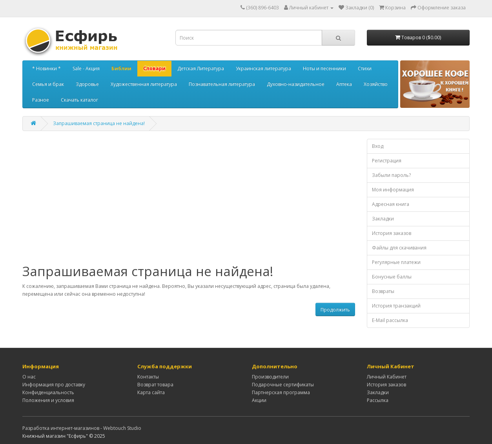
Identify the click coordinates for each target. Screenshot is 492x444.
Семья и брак (48, 84)
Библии (121, 68)
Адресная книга (390, 204)
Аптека (344, 84)
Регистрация (386, 160)
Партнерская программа (281, 392)
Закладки (383, 218)
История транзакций (396, 305)
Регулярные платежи (396, 262)
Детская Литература (200, 68)
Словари (154, 68)
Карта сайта (151, 392)
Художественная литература (144, 84)
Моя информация (393, 189)
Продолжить (335, 309)
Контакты (148, 376)
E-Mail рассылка (390, 320)
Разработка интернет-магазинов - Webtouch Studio (81, 428)
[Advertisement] (188, 202)
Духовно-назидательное (295, 84)
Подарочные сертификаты (283, 384)
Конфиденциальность (48, 392)
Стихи (365, 68)
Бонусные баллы (392, 276)
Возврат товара (155, 384)
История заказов (391, 233)
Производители (270, 376)
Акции (259, 400)
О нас (29, 376)
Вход (377, 146)
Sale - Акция (86, 68)
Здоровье (87, 84)
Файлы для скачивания (399, 247)
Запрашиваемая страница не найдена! (99, 123)
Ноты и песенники (324, 68)
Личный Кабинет (386, 376)
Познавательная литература (222, 84)
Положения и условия (48, 400)
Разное (40, 99)
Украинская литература (263, 68)
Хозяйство (376, 84)
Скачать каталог (79, 99)
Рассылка (377, 400)
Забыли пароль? (391, 175)
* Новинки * (46, 68)
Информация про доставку (53, 384)
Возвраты (383, 291)
